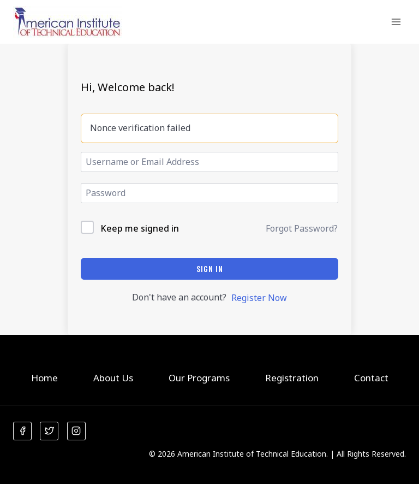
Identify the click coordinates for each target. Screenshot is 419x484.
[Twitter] (49, 431)
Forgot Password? (302, 228)
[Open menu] (396, 21)
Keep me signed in (139, 228)
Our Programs (199, 377)
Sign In (209, 268)
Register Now (259, 298)
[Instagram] (76, 431)
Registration (292, 377)
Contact (371, 377)
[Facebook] (22, 431)
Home (44, 377)
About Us (113, 377)
